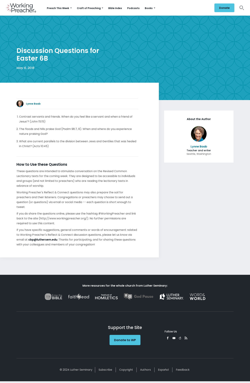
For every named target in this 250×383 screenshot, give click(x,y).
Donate (224, 8)
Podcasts (133, 8)
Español (163, 370)
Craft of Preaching (89, 8)
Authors (145, 370)
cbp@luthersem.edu (42, 240)
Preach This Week (58, 8)
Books (149, 8)
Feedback (183, 370)
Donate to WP (125, 340)
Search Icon (242, 7)
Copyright (126, 370)
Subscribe (105, 370)
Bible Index (115, 8)
